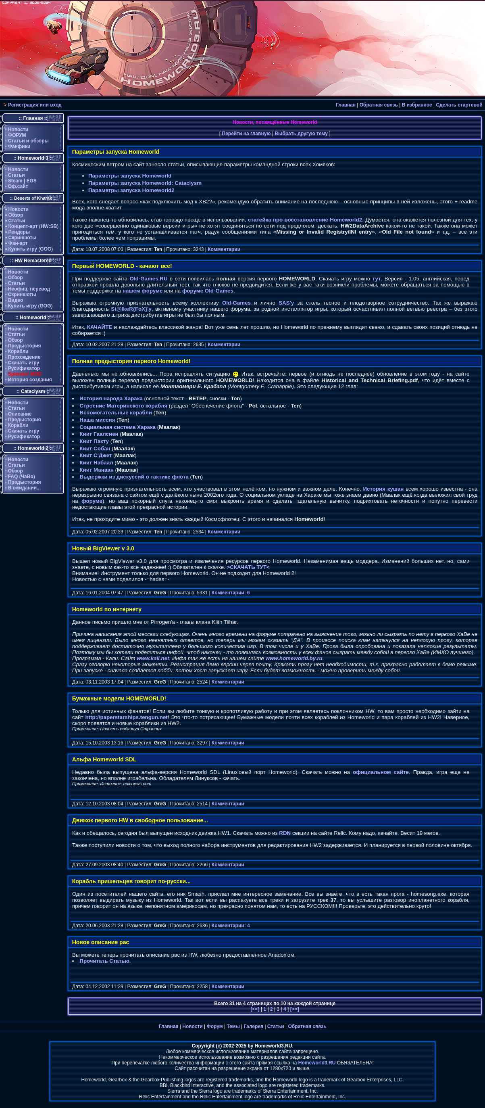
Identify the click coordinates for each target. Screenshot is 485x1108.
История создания (30, 380)
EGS (32, 181)
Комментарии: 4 (231, 925)
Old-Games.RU (149, 279)
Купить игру (22, 249)
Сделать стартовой (459, 105)
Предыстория (24, 346)
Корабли (18, 351)
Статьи (16, 175)
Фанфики (19, 146)
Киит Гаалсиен (98, 434)
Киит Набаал (96, 463)
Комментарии (224, 249)
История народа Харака (110, 398)
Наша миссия (97, 420)
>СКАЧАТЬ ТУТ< (248, 567)
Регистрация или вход (35, 105)
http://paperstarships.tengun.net (126, 717)
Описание (20, 414)
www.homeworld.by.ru (294, 658)
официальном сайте (381, 772)
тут (377, 279)
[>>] (294, 1009)
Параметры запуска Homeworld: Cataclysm (145, 183)
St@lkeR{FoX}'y (131, 309)
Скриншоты (22, 237)
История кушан (383, 489)
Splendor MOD (25, 374)
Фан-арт (18, 243)
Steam (15, 181)
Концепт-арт (23, 226)
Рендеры (19, 232)
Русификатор (24, 368)
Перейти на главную (246, 133)
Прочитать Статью (104, 961)
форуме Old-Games (207, 291)
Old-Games (236, 303)
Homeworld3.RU (317, 1063)
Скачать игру (24, 363)
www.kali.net (153, 658)
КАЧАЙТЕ (99, 327)
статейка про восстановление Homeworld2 (305, 220)
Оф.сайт (18, 186)
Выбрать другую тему (301, 133)
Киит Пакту (94, 441)
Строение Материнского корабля (123, 406)
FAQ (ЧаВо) (21, 476)
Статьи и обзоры (28, 141)
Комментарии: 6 (231, 593)
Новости (18, 129)
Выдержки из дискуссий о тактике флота (133, 477)
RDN (285, 833)
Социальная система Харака (117, 427)
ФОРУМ (17, 135)
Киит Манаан (96, 470)
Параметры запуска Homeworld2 (131, 190)
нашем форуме (142, 291)
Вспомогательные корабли (115, 413)
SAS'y (286, 303)
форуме (91, 501)
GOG (45, 249)
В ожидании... (24, 488)
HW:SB (49, 226)
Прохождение (24, 357)
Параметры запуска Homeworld (129, 176)
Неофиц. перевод (29, 289)
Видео (15, 300)
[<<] (256, 1009)
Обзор (15, 215)
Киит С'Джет (95, 455)
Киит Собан (94, 448)
